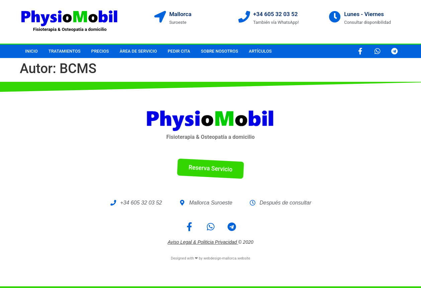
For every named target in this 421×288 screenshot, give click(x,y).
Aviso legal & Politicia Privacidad (202, 242)
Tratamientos (65, 51)
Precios (100, 51)
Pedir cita (179, 51)
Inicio (31, 51)
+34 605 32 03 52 (275, 14)
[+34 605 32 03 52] (244, 16)
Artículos (260, 51)
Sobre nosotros (219, 51)
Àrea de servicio (138, 51)
